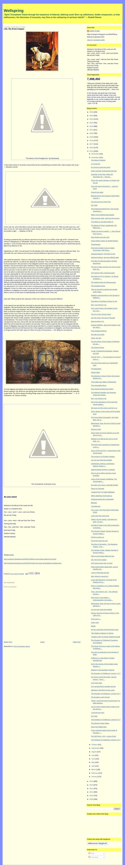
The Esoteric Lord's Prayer (100, 697)
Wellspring (14, 10)
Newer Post (8, 642)
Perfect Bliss (95, 372)
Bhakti (93, 626)
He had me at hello (97, 334)
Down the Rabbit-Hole (99, 727)
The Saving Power (97, 347)
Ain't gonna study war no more (101, 563)
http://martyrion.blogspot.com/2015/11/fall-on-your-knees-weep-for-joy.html (30, 559)
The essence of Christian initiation (103, 456)
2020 (91, 133)
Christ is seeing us (97, 537)
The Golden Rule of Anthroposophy (103, 282)
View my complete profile (96, 40)
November (95, 157)
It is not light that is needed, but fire (103, 686)
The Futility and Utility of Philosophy (103, 382)
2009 (91, 799)
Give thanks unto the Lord (100, 237)
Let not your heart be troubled (101, 460)
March (93, 769)
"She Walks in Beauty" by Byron (102, 633)
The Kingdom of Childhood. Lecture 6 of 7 (105, 694)
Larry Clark (94, 31)
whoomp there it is (97, 321)
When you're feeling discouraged (102, 215)
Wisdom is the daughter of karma (102, 670)
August (94, 752)
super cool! (95, 622)
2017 (91, 144)
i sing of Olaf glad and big (100, 573)
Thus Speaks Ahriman (99, 331)
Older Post (76, 642)
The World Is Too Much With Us (102, 222)
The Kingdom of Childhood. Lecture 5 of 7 (105, 720)
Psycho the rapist (97, 192)
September (95, 748)
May (93, 762)
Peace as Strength (97, 488)
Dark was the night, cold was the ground (105, 218)
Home (42, 642)
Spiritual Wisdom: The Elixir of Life (103, 254)
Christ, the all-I (96, 338)
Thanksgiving (95, 244)
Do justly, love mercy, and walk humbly (104, 485)
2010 (91, 795)
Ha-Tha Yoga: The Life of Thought (103, 318)
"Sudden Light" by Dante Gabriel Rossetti (105, 637)
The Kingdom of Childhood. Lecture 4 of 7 (105, 740)
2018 (91, 140)
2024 (91, 119)
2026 (91, 112)
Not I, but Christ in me (98, 305)
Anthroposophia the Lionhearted (102, 499)
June (93, 759)
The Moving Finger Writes (100, 723)
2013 (91, 785)
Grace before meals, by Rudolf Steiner (104, 241)
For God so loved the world (100, 167)
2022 (91, 126)
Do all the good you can (99, 541)
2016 (91, 147)
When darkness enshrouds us (101, 496)
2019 (91, 137)
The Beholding (96, 369)
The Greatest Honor (98, 286)
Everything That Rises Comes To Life (104, 301)
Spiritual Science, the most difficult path (105, 257)
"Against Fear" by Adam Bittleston (103, 492)
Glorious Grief (96, 429)
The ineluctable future (98, 385)
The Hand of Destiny (98, 160)
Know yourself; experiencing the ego (104, 171)
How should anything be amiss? (102, 389)
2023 (91, 123)
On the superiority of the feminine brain (104, 629)
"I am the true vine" (97, 713)
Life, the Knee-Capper (99, 560)
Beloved (94, 503)
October (94, 744)
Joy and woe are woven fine (101, 202)
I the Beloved (95, 506)
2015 (91, 151)
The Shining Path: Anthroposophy (103, 273)
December (95, 154)
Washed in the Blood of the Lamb (103, 690)
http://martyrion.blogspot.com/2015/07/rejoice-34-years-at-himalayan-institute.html (32, 563)
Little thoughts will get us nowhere (103, 469)
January (94, 776)
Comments (93, 857)
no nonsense (95, 164)
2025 (91, 115)
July (93, 755)
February (94, 773)
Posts (91, 853)
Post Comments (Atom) (22, 646)
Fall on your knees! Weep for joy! (102, 556)
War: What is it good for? (100, 576)
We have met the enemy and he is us (104, 408)
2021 (91, 130)
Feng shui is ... (96, 619)
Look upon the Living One (100, 516)
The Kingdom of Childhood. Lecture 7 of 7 (105, 673)
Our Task (94, 205)
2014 (91, 781)
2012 (91, 788)
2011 (91, 792)
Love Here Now (96, 683)
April (93, 766)
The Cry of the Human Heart (101, 314)
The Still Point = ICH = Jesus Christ (103, 736)
